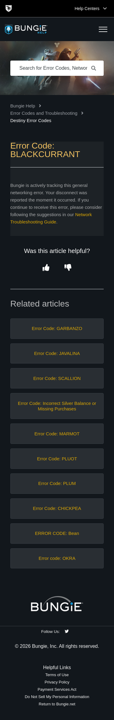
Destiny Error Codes (30, 120)
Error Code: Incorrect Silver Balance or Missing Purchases (57, 406)
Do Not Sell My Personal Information (57, 696)
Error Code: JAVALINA (57, 353)
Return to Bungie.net (57, 704)
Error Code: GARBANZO (57, 328)
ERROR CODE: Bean (57, 533)
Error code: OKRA (57, 558)
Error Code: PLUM (57, 483)
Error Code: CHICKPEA (57, 508)
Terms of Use (57, 675)
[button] (103, 29)
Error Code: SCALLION (57, 378)
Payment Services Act (57, 689)
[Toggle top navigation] (105, 8)
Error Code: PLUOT (57, 458)
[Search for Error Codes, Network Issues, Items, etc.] (57, 68)
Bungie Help (22, 105)
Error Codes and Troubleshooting (44, 113)
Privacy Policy (57, 682)
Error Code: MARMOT (56, 433)
